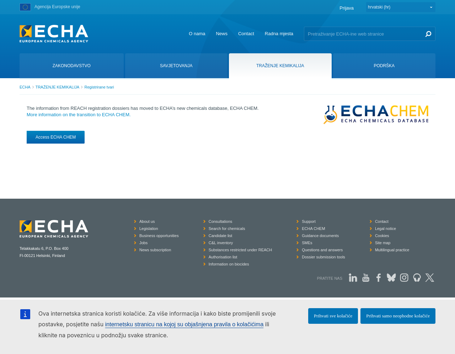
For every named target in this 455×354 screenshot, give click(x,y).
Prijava (346, 8)
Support (309, 221)
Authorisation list (223, 257)
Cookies (382, 236)
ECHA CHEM (313, 228)
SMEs (307, 243)
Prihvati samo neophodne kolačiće (398, 315)
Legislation (148, 228)
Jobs (143, 243)
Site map (382, 243)
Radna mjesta (279, 33)
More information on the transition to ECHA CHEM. (79, 114)
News (222, 33)
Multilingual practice (392, 250)
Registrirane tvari (99, 87)
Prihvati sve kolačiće (333, 315)
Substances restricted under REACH (240, 250)
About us (147, 221)
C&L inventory (221, 243)
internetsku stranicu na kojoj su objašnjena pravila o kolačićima (184, 324)
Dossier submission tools (323, 257)
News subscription (155, 250)
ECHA (25, 87)
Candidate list (220, 236)
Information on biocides (229, 264)
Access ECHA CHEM (56, 137)
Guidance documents (320, 236)
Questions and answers (322, 250)
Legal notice (385, 228)
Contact (246, 33)
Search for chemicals (227, 228)
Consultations (220, 221)
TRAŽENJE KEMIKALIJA (57, 87)
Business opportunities (159, 236)
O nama (197, 33)
